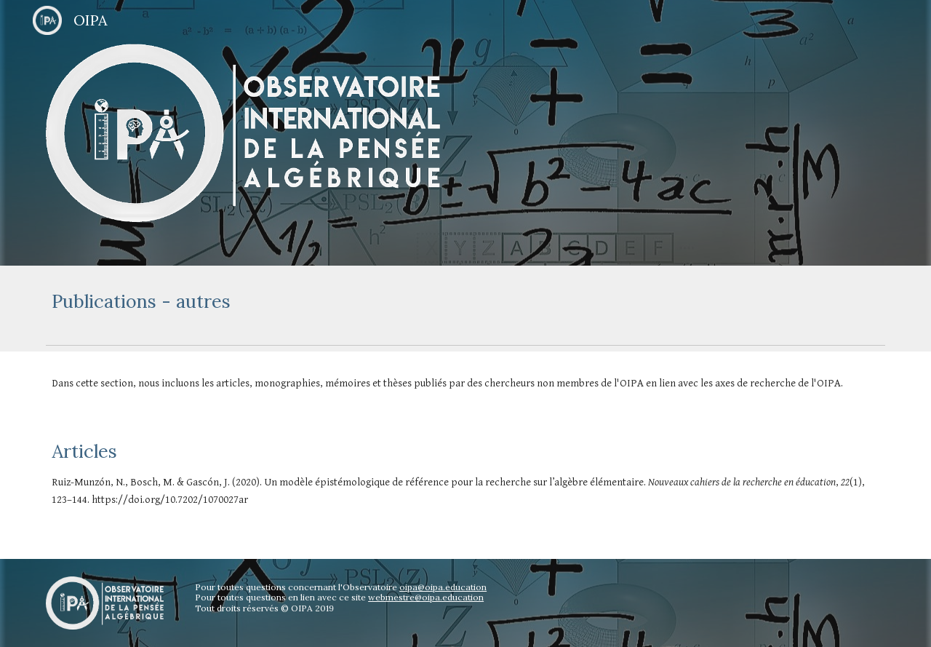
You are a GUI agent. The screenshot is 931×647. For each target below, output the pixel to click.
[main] (465, 301)
